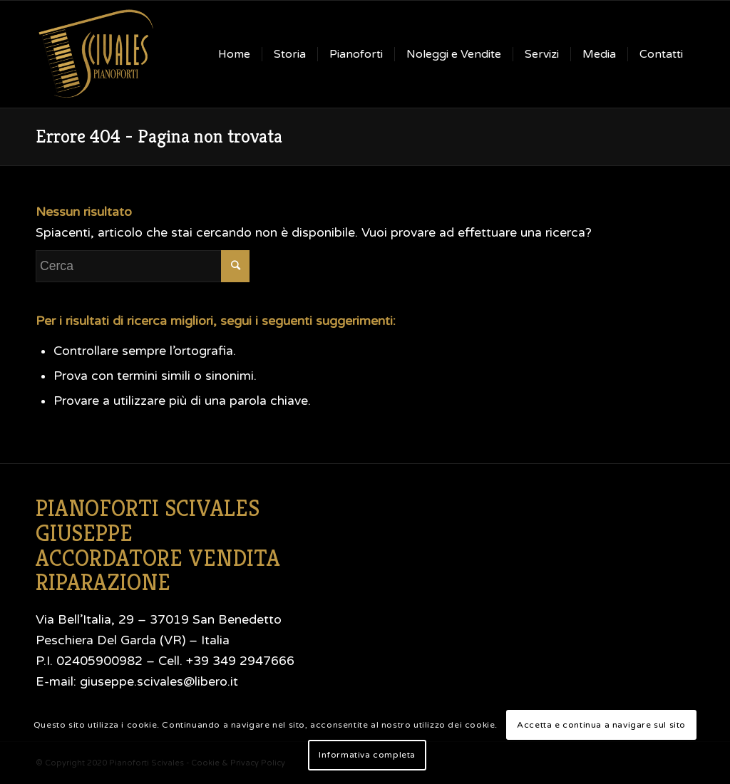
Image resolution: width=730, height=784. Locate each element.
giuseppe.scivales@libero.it (159, 681)
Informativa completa (367, 755)
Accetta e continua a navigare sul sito (601, 725)
